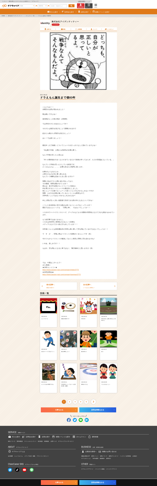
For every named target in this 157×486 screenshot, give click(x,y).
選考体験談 (20, 441)
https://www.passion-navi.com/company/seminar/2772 (61, 274)
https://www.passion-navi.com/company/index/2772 (60, 270)
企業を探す (44, 436)
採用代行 (108, 458)
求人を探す (14, 436)
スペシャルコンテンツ (30, 441)
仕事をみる (59, 410)
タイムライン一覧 (30, 15)
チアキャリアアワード (87, 469)
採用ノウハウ (103, 456)
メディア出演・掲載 (29, 456)
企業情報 (78, 29)
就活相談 (40, 441)
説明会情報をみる (97, 410)
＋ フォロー (56, 24)
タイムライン (79, 436)
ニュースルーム (18, 456)
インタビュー (109, 29)
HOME (3, 15)
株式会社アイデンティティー (15, 15)
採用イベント (95, 456)
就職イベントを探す (61, 436)
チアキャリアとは (16, 451)
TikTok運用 (95, 458)
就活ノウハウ (11, 441)
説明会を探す (29, 436)
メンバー (93, 29)
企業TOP (47, 29)
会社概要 (10, 456)
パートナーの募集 (100, 469)
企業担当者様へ (149, 1)
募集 (63, 29)
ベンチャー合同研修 (125, 456)
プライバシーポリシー (43, 456)
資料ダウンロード (113, 456)
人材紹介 (134, 456)
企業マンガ (54, 441)
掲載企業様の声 (85, 456)
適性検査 (93, 436)
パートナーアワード (111, 469)
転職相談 (46, 441)
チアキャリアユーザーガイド (66, 441)
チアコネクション (86, 458)
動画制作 (102, 458)
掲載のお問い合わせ (107, 451)
